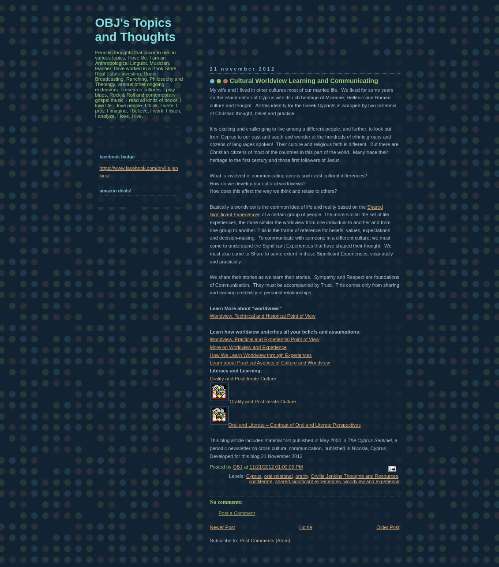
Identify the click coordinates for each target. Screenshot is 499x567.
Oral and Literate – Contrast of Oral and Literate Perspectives (295, 425)
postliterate (260, 481)
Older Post (387, 527)
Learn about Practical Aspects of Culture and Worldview (270, 362)
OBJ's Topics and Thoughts (135, 30)
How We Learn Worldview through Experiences (261, 355)
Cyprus (254, 476)
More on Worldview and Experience (248, 347)
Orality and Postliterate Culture (243, 378)
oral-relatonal (278, 476)
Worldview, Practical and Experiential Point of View (264, 339)
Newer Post (222, 527)
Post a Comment (237, 513)
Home (305, 527)
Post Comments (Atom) (265, 540)
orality (301, 476)
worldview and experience (371, 481)
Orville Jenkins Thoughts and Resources (354, 476)
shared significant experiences (308, 481)
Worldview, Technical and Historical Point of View (262, 316)
